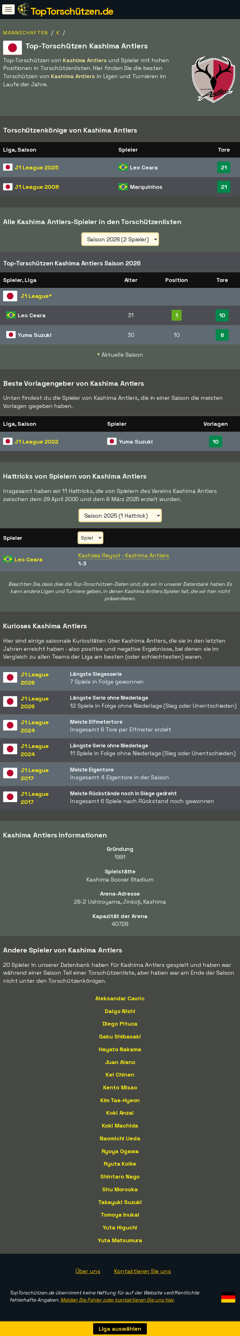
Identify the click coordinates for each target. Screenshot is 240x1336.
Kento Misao (120, 1087)
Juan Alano (120, 1062)
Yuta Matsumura (120, 1240)
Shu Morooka (120, 1189)
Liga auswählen (120, 1328)
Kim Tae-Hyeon (120, 1100)
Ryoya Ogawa (120, 1151)
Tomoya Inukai (120, 1214)
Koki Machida (120, 1125)
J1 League (36, 167)
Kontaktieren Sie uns (142, 1271)
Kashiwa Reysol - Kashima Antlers (123, 555)
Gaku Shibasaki (120, 1036)
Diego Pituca (120, 1023)
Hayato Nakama (120, 1049)
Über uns (87, 1271)
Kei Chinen (120, 1074)
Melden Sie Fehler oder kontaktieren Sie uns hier (116, 1300)
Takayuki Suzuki (120, 1202)
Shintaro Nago (120, 1176)
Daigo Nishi (120, 1011)
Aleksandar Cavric (119, 998)
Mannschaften (25, 32)
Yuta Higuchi (120, 1227)
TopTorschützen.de (71, 11)
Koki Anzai (120, 1112)
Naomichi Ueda (120, 1138)
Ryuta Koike (120, 1163)
